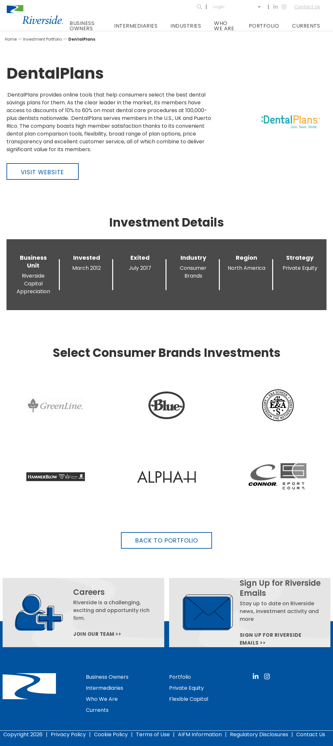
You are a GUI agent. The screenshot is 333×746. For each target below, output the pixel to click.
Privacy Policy (68, 734)
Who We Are (224, 26)
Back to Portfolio (166, 540)
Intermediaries (135, 26)
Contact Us (307, 7)
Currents (306, 26)
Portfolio (264, 26)
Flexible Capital (188, 698)
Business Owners (82, 26)
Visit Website (42, 172)
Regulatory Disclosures (259, 734)
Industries (185, 26)
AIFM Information (200, 734)
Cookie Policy (111, 734)
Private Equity (186, 687)
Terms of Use (153, 734)
